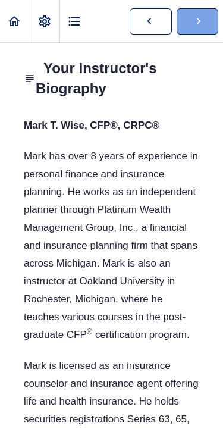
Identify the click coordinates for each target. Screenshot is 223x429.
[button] (15, 21)
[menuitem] (44, 21)
